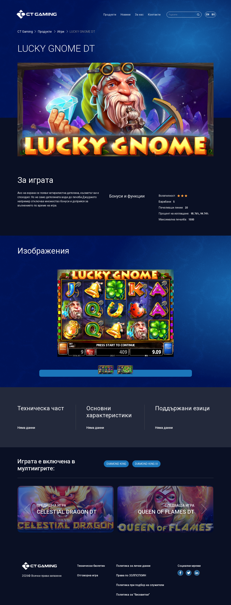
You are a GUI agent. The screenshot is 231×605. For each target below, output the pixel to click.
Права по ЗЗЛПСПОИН (131, 575)
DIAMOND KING (116, 463)
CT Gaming (25, 31)
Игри (61, 31)
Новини (125, 14)
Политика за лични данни (133, 565)
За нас (138, 14)
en (206, 14)
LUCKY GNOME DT (82, 31)
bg (212, 14)
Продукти (108, 14)
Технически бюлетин (91, 565)
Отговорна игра (87, 575)
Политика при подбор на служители (140, 585)
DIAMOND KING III (146, 463)
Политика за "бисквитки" (133, 594)
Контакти (153, 14)
